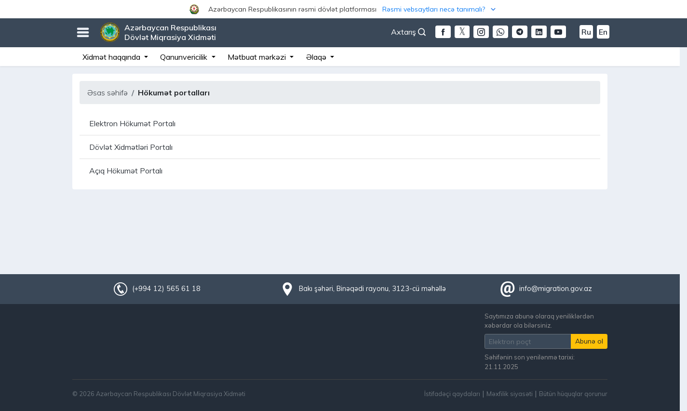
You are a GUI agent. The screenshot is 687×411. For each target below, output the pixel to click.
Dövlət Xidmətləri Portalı (131, 147)
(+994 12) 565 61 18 (166, 288)
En (603, 32)
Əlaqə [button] (317, 57)
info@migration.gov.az (555, 288)
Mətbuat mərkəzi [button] (258, 57)
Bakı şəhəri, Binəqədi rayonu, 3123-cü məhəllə (372, 288)
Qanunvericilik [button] (184, 57)
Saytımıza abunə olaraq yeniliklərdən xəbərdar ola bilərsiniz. (539, 320)
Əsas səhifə (107, 92)
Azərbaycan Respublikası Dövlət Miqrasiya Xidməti (170, 32)
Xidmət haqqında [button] (112, 57)
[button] (343, 9)
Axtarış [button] (408, 32)
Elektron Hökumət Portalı (132, 123)
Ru (586, 32)
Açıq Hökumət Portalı (125, 170)
